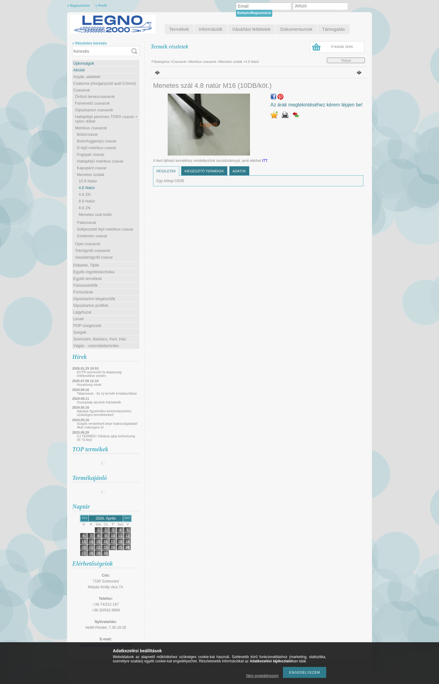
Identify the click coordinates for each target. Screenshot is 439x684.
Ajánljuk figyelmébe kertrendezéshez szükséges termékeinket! (104, 413)
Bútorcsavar (87, 134)
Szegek (79, 332)
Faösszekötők (85, 285)
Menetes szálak (90, 174)
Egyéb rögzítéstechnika (93, 272)
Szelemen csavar (92, 236)
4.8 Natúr (87, 187)
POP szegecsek (87, 325)
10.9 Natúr (88, 181)
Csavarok (81, 90)
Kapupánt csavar (92, 168)
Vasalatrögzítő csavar (94, 257)
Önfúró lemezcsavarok (95, 96)
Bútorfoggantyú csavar (96, 141)
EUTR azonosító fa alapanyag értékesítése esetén (99, 374)
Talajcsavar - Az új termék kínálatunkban (107, 393)
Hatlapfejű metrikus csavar (100, 161)
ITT (264, 161)
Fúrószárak (83, 292)
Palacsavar (86, 222)
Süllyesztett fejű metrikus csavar (105, 229)
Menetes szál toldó (95, 214)
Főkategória (160, 61)
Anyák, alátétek (86, 76)
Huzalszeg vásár (89, 384)
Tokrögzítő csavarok (92, 250)
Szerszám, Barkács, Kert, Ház (99, 339)
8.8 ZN (85, 208)
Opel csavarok (87, 244)
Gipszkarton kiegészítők (94, 298)
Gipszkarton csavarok (94, 110)
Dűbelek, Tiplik (86, 265)
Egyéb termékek (87, 278)
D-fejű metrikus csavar (96, 147)
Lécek (78, 319)
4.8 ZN (85, 194)
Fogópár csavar (90, 154)
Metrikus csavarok (91, 128)
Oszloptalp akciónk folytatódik (99, 402)
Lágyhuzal (82, 312)
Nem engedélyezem (262, 676)
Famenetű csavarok (92, 103)
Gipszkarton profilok (90, 305)
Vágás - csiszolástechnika (96, 345)
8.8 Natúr (87, 201)
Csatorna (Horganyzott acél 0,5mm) (104, 83)
